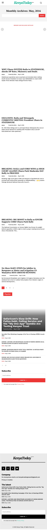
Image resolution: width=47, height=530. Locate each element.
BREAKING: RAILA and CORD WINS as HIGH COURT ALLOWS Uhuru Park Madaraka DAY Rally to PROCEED (23, 170)
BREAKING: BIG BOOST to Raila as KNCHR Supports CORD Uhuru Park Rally (22, 220)
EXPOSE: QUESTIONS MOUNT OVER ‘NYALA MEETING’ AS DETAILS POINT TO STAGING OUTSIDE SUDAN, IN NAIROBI (23, 350)
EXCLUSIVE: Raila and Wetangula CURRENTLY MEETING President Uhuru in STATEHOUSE (22, 120)
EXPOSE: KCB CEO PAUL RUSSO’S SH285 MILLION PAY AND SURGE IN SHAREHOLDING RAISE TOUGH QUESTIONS (21, 358)
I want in (23, 380)
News (3, 74)
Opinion (4, 275)
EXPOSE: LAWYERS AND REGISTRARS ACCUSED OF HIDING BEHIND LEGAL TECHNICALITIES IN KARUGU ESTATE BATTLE (23, 342)
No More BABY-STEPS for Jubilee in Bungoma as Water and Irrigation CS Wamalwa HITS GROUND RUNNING (19, 270)
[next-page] (13, 288)
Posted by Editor (12, 74)
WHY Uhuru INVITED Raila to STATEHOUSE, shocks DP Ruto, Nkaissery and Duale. (23, 70)
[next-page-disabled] (44, 29)
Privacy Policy (20, 384)
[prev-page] (2, 29)
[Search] (42, 15)
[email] (23, 375)
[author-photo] (7, 74)
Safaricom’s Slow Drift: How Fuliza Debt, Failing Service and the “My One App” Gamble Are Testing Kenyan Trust (22, 322)
